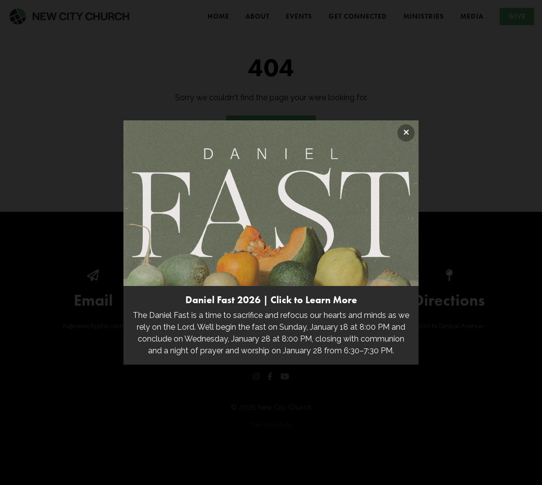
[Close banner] (406, 133)
